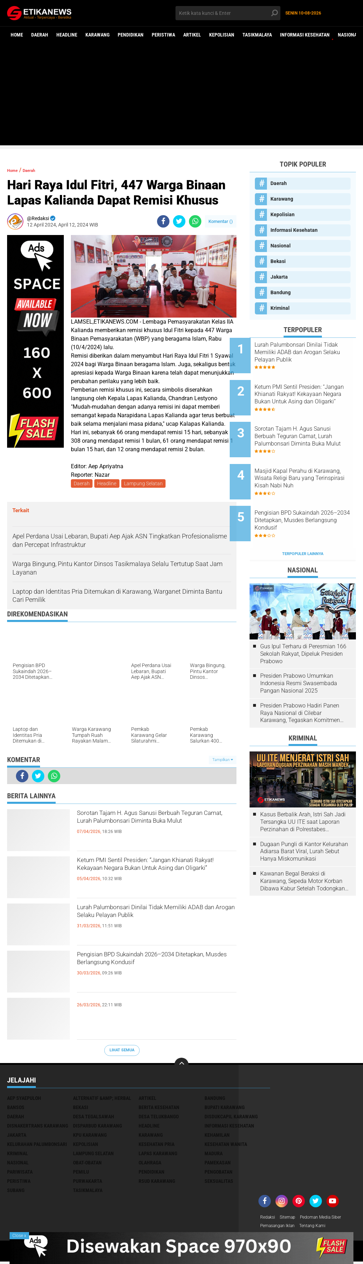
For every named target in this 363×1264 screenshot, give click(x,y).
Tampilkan (222, 761)
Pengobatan (219, 1173)
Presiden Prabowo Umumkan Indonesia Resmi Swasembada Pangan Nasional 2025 (298, 652)
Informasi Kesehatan (305, 35)
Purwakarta (87, 1182)
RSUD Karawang (157, 1182)
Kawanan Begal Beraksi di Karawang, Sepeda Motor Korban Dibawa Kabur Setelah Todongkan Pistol (302, 850)
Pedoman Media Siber (329, 1219)
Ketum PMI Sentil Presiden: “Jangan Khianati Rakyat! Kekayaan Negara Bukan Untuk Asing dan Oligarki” (148, 875)
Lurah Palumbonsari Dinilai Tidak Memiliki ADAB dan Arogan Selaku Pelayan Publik (145, 922)
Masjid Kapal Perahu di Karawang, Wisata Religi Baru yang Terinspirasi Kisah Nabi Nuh (311, 460)
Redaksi (269, 1219)
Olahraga (150, 1164)
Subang (15, 1192)
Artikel (192, 35)
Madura (214, 1155)
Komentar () (220, 221)
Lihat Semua (122, 1051)
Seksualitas (219, 1182)
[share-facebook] (163, 221)
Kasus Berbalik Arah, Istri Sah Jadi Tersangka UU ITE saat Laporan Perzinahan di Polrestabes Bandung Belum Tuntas (303, 791)
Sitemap (291, 1219)
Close (19, 1235)
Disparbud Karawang (97, 1127)
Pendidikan (131, 35)
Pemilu (81, 1173)
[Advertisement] (181, 95)
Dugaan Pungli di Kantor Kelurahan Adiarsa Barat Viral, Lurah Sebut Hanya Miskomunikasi (304, 820)
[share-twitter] (179, 221)
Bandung (280, 292)
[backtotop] (181, 1066)
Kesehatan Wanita (226, 1145)
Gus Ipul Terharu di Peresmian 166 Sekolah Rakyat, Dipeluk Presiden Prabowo (303, 622)
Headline (66, 35)
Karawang (97, 35)
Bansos (15, 1109)
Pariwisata (20, 1173)
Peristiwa (163, 35)
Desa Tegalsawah (93, 1118)
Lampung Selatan (146, 484)
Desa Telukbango (159, 1118)
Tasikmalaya (257, 35)
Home (17, 35)
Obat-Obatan (87, 1164)
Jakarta (279, 277)
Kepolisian (221, 35)
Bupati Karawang (225, 1109)
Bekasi (278, 261)
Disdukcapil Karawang (231, 1118)
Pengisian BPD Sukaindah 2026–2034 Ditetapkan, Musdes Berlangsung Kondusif (152, 969)
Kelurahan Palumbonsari (37, 1145)
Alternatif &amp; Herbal (102, 1099)
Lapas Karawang (158, 1155)
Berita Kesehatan (159, 1109)
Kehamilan (217, 1136)
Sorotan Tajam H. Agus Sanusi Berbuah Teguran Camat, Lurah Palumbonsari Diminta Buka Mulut (155, 828)
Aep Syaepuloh (24, 1099)
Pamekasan (218, 1164)
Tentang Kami (321, 1228)
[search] (227, 13)
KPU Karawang (90, 1136)
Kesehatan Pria (156, 1145)
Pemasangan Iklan (280, 1228)
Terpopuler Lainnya (302, 522)
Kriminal (280, 308)
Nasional (348, 35)
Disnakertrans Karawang (37, 1127)
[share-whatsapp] (195, 221)
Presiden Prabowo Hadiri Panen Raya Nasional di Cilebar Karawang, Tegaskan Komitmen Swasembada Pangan (300, 682)
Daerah (39, 35)
